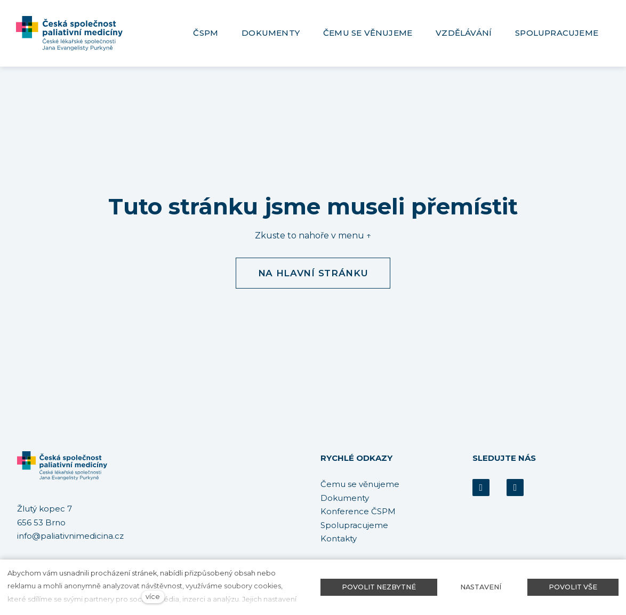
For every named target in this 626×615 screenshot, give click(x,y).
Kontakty (338, 538)
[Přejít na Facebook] (480, 488)
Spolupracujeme (354, 525)
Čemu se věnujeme (359, 484)
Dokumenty (344, 498)
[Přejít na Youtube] (515, 488)
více (153, 597)
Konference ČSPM (358, 511)
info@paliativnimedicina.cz (70, 536)
